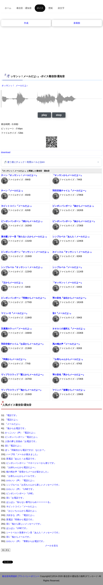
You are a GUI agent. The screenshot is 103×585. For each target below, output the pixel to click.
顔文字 (61, 8)
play (44, 114)
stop (59, 114)
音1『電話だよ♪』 (13, 446)
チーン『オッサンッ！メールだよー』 (19, 175)
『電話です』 (11, 415)
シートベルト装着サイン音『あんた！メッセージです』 (33, 532)
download (5, 152)
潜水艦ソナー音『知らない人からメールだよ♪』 (24, 236)
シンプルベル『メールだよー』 (67, 267)
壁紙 (50, 8)
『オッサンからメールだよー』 (67, 175)
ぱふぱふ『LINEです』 (17, 528)
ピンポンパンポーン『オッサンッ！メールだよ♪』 (25, 252)
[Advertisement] (51, 52)
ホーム (8, 8)
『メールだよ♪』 (13, 424)
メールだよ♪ (22, 85)
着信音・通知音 (24, 8)
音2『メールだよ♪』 (62, 313)
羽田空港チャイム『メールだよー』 (69, 190)
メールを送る (51, 545)
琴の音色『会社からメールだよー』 (69, 298)
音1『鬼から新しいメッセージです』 (24, 524)
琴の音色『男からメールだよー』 (68, 374)
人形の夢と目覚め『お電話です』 (21, 441)
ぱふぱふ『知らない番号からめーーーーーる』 (29, 502)
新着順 (77, 23)
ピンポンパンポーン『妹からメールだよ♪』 (73, 206)
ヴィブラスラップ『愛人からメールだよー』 (22, 374)
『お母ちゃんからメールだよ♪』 (68, 359)
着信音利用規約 (9, 576)
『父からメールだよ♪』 (12, 282)
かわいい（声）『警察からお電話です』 (25, 541)
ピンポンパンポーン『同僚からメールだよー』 (24, 298)
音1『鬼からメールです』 (18, 537)
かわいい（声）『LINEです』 (20, 489)
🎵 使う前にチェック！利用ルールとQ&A (24, 162)
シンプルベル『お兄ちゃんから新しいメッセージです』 (33, 485)
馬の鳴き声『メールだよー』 (66, 344)
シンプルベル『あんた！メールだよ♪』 (71, 236)
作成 (26, 23)
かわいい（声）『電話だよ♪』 (21, 480)
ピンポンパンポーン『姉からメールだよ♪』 (22, 221)
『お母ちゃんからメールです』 (21, 476)
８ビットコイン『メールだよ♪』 (17, 206)
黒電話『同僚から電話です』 (20, 519)
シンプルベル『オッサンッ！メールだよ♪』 (22, 267)
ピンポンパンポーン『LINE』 (20, 493)
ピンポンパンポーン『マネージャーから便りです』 (31, 463)
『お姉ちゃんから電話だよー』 (21, 467)
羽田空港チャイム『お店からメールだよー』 (22, 344)
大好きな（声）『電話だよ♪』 (21, 515)
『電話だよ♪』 (12, 419)
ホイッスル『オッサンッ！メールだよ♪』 (72, 252)
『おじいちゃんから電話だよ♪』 (22, 511)
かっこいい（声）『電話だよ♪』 (20, 433)
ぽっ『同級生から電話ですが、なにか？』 (25, 450)
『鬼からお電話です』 (16, 428)
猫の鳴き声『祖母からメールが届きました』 (28, 472)
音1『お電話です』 (15, 498)
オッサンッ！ (8, 85)
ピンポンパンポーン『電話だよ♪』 (22, 437)
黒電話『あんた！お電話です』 (21, 459)
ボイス (40, 8)
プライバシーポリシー (28, 576)
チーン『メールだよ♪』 (12, 190)
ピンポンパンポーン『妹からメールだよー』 (74, 221)
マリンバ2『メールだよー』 (14, 313)
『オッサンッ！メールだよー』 (67, 282)
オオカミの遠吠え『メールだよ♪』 (69, 328)
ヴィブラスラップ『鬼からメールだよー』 (21, 390)
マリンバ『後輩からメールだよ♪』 (69, 390)
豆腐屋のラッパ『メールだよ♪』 (17, 328)
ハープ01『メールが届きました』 (22, 454)
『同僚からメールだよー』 (14, 359)
